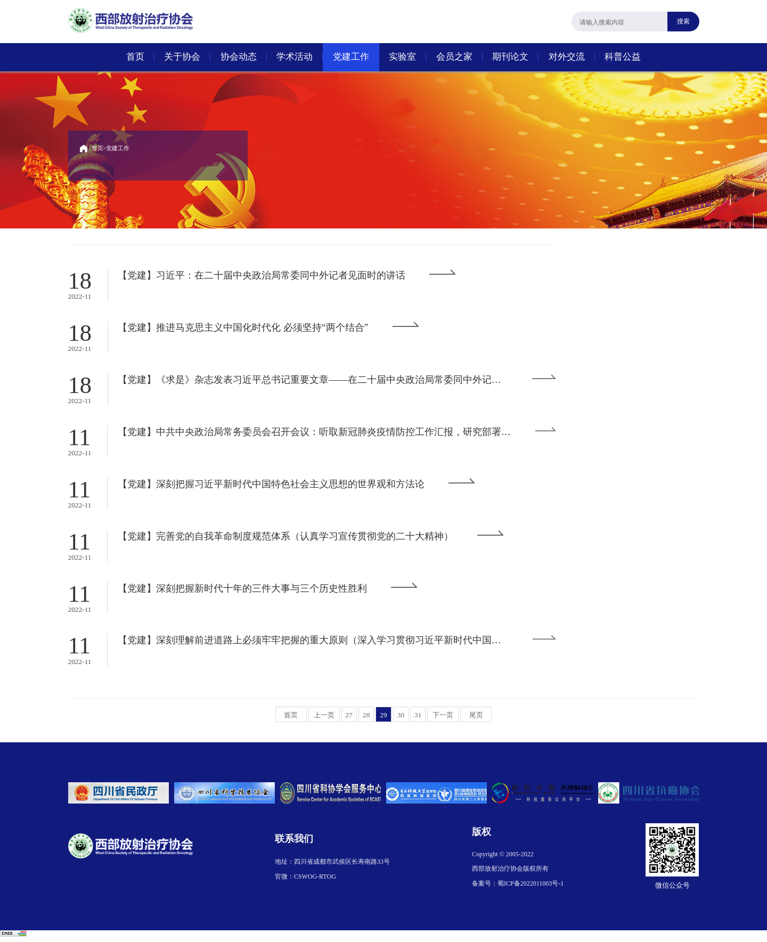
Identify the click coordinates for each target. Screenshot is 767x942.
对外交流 (567, 57)
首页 (135, 57)
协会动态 (239, 57)
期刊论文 (510, 57)
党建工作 (351, 57)
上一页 (323, 718)
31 (418, 718)
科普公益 (623, 57)
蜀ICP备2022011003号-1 (530, 886)
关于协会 (182, 57)
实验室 (402, 57)
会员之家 (454, 57)
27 (348, 718)
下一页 (444, 718)
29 (383, 718)
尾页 (477, 718)
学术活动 (294, 57)
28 (366, 718)
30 (401, 718)
